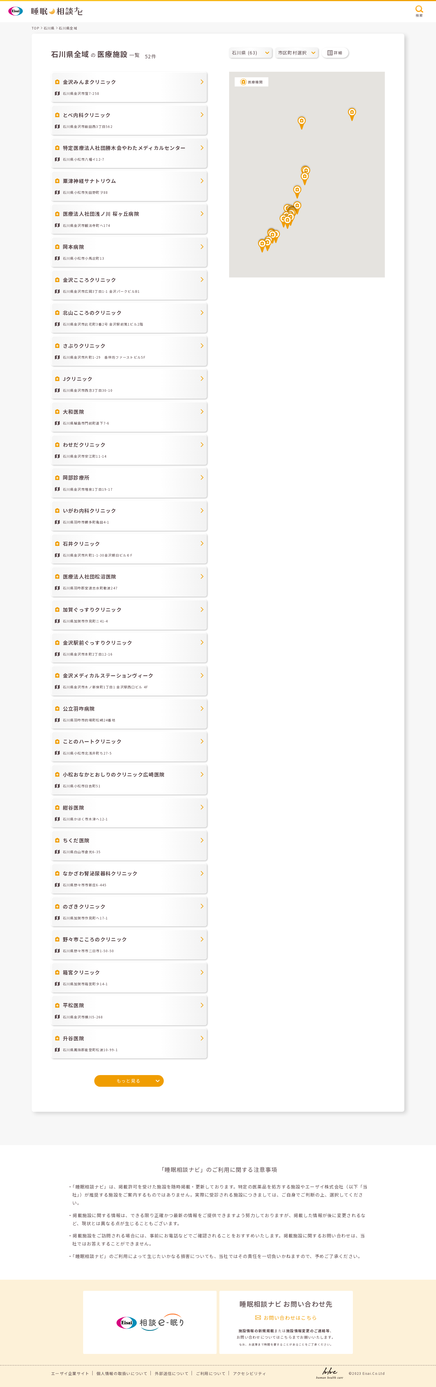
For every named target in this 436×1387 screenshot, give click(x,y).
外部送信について (172, 1373)
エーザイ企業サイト (70, 1373)
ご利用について (211, 1373)
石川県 (49, 28)
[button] (301, 122)
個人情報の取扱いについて (121, 1373)
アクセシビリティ (249, 1373)
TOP (35, 28)
